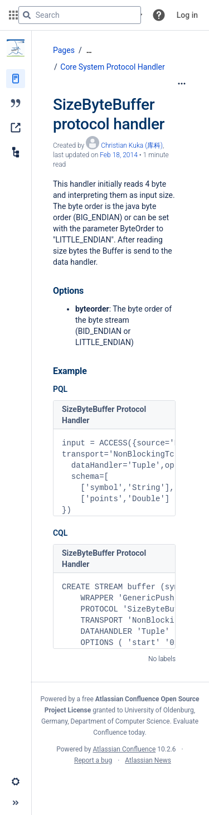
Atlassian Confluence (124, 749)
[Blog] (15, 103)
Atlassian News (148, 760)
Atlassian (120, 785)
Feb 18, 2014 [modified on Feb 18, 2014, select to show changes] (119, 155)
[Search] (26, 15)
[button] (159, 15)
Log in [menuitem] (187, 15)
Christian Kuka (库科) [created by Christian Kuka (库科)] (132, 145)
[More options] (181, 83)
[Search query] (79, 15)
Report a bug (93, 760)
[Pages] (15, 78)
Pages (64, 50)
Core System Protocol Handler (112, 66)
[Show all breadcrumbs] (89, 50)
